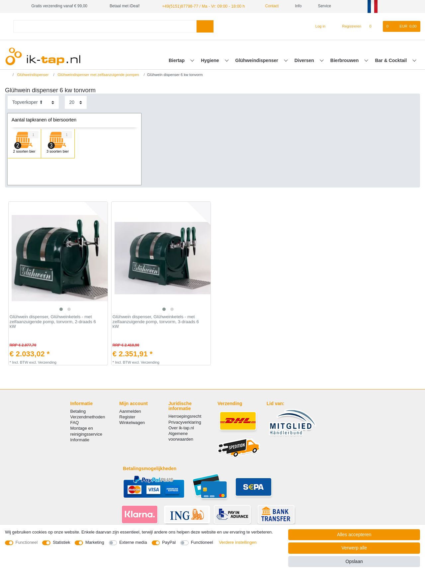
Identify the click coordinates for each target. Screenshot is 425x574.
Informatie (80, 439)
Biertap (177, 60)
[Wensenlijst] (374, 26)
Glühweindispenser (257, 60)
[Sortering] (33, 102)
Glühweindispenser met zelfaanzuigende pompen (97, 74)
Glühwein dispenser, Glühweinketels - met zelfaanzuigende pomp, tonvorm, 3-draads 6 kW (156, 322)
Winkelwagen (132, 422)
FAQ (74, 422)
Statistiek (61, 542)
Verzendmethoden (87, 416)
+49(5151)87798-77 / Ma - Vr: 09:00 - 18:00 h (201, 6)
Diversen (305, 60)
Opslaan (354, 561)
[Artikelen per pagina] (76, 102)
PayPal (169, 542)
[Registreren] (348, 26)
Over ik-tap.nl (181, 427)
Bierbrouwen (345, 60)
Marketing (94, 542)
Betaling (78, 410)
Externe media (133, 542)
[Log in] (317, 26)
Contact (267, 6)
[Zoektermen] (105, 26)
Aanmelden (130, 410)
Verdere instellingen (238, 542)
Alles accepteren (354, 534)
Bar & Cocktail (391, 60)
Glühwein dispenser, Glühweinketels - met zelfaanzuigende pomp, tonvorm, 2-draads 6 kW (53, 322)
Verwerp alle (354, 547)
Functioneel (27, 542)
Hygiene (210, 60)
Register (127, 416)
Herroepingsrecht (184, 416)
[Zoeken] (205, 26)
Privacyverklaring (184, 421)
